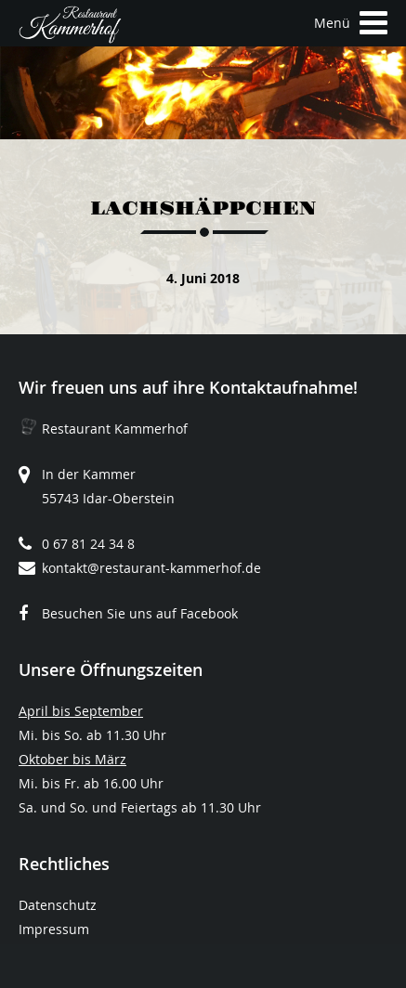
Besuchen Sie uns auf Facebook (140, 613)
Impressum (54, 929)
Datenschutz (58, 905)
